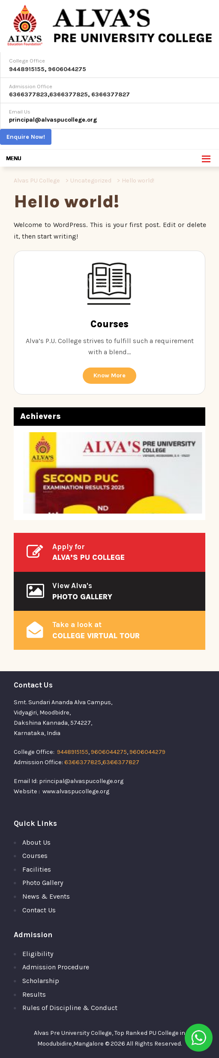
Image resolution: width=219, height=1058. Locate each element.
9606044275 (67, 69)
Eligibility (37, 954)
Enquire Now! (25, 136)
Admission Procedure (55, 967)
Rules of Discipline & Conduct (69, 1008)
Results (34, 994)
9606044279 (147, 752)
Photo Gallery (42, 883)
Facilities (36, 869)
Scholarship (40, 981)
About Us (36, 842)
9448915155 (27, 69)
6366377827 (110, 94)
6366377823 (28, 94)
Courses (35, 856)
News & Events (46, 896)
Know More (109, 375)
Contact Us (39, 910)
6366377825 (68, 94)
